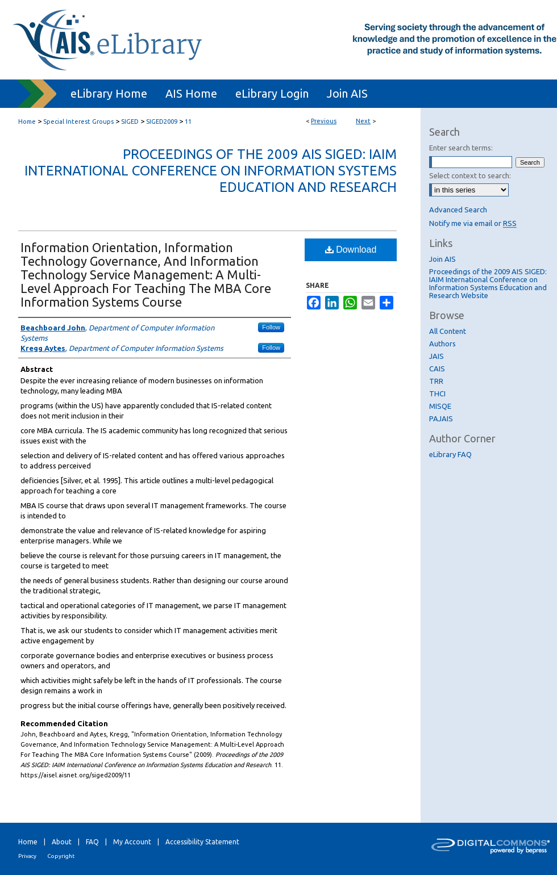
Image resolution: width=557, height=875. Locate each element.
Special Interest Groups (78, 121)
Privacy (27, 856)
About (62, 841)
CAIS (437, 368)
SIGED (130, 121)
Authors (442, 344)
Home (27, 121)
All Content (447, 331)
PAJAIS (441, 418)
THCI (437, 393)
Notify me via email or (473, 223)
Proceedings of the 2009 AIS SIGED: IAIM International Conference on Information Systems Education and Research (210, 170)
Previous (323, 121)
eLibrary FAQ (450, 454)
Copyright (60, 856)
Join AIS (442, 259)
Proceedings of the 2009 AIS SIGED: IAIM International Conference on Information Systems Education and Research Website (488, 283)
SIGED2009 (161, 121)
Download (351, 249)
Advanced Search (458, 209)
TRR (436, 381)
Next (363, 121)
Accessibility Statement (202, 841)
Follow (271, 327)
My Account (132, 841)
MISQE (440, 406)
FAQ (92, 841)
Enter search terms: (461, 148)
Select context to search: (470, 175)
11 (188, 121)
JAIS (436, 356)
